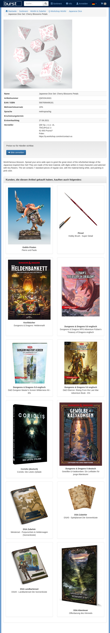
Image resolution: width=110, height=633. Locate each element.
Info (69, 3)
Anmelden (82, 3)
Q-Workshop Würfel (57, 11)
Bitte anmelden (16, 152)
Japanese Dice (75, 11)
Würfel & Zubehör (38, 11)
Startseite (11, 11)
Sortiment (56, 3)
